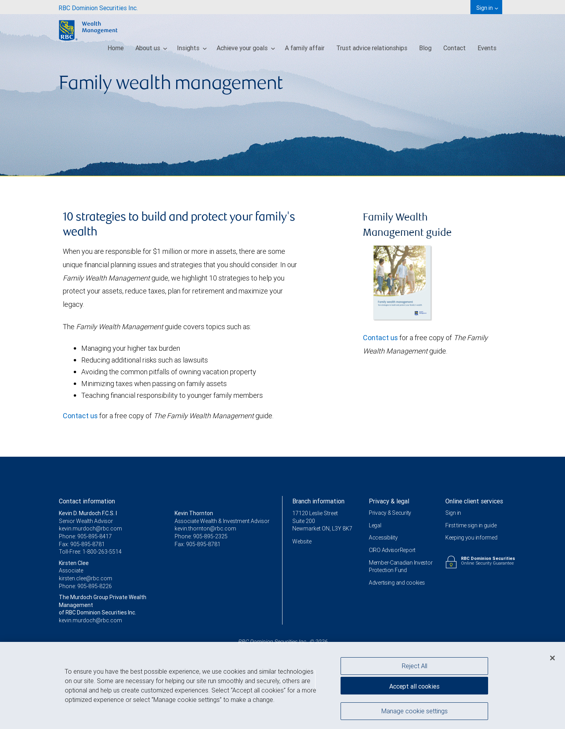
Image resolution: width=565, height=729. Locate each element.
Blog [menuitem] (425, 48)
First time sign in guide (470, 525)
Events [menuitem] (487, 48)
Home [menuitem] (116, 48)
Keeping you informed (471, 537)
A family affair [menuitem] (304, 48)
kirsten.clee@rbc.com (85, 578)
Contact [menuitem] (454, 48)
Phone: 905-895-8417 (85, 536)
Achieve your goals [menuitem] (246, 48)
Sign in (453, 512)
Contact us (80, 415)
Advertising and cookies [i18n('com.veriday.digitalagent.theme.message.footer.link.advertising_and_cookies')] (397, 582)
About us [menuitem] (151, 48)
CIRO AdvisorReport (392, 550)
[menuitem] (98, 7)
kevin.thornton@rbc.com (205, 528)
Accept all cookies (414, 688)
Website (302, 541)
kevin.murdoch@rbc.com (90, 528)
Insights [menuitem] (192, 48)
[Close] (552, 660)
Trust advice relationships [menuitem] (371, 48)
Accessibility (383, 537)
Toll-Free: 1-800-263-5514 (90, 551)
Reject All (414, 667)
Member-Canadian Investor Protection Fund (400, 566)
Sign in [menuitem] (487, 7)
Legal (375, 525)
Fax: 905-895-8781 (82, 544)
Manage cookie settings (414, 712)
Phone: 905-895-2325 (201, 536)
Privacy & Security (390, 512)
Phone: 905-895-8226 (85, 586)
